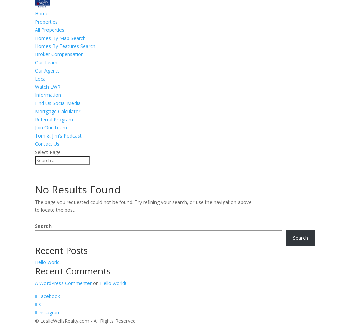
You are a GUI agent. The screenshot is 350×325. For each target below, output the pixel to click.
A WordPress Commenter (63, 283)
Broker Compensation (59, 54)
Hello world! (48, 262)
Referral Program (54, 119)
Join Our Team (51, 127)
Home (42, 13)
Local (41, 79)
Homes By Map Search (60, 38)
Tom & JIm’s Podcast (58, 135)
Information (48, 95)
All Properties (49, 30)
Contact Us (47, 144)
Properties (46, 21)
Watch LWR (47, 86)
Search (43, 226)
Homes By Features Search (65, 46)
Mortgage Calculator (57, 111)
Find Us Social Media (58, 103)
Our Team (46, 62)
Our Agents (47, 70)
